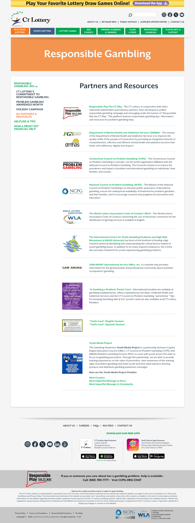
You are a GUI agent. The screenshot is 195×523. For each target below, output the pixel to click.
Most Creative (97, 377)
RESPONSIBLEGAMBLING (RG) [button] (24, 85)
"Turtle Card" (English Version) (106, 321)
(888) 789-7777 (99, 480)
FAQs (96, 425)
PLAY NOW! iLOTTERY (20, 31)
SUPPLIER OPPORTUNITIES (153, 22)
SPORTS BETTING (42, 31)
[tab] (33, 85)
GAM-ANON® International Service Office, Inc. (115, 264)
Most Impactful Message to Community (111, 384)
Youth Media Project (100, 343)
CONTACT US (124, 425)
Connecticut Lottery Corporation (46, 517)
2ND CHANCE (88, 31)
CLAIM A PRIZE (132, 31)
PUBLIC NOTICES (128, 22)
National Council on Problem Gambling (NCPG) (115, 185)
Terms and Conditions (38, 513)
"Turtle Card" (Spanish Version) (107, 324)
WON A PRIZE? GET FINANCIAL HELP (26, 128)
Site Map (79, 513)
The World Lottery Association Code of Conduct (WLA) (120, 213)
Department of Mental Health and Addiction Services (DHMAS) (124, 132)
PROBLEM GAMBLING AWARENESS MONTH (30, 103)
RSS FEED (108, 425)
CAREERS (84, 425)
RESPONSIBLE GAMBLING (151, 31)
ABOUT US (69, 425)
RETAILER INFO (109, 22)
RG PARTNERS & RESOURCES (26, 115)
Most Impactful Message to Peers (107, 381)
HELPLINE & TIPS (24, 121)
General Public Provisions (61, 513)
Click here (100, 461)
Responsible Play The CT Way (105, 106)
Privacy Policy (20, 513)
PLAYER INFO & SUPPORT (173, 31)
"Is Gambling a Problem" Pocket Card (110, 289)
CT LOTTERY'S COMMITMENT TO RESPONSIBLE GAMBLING (32, 94)
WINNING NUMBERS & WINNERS (111, 31)
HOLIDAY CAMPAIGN (29, 109)
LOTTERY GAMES (67, 31)
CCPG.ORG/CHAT (130, 480)
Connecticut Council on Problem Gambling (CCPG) (117, 158)
